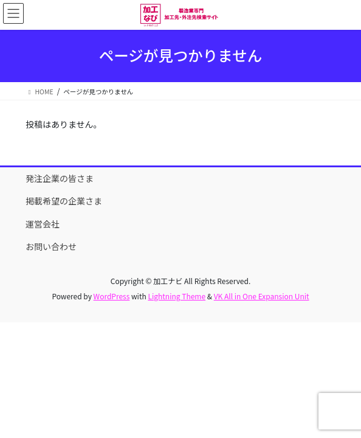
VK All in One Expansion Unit (261, 296)
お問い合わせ (51, 246)
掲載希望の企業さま (64, 201)
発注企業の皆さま (60, 178)
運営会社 (43, 224)
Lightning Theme (176, 296)
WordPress (112, 296)
